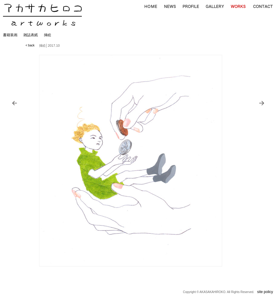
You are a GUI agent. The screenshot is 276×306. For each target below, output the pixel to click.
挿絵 (47, 35)
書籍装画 (10, 35)
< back (30, 45)
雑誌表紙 (30, 35)
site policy (265, 292)
